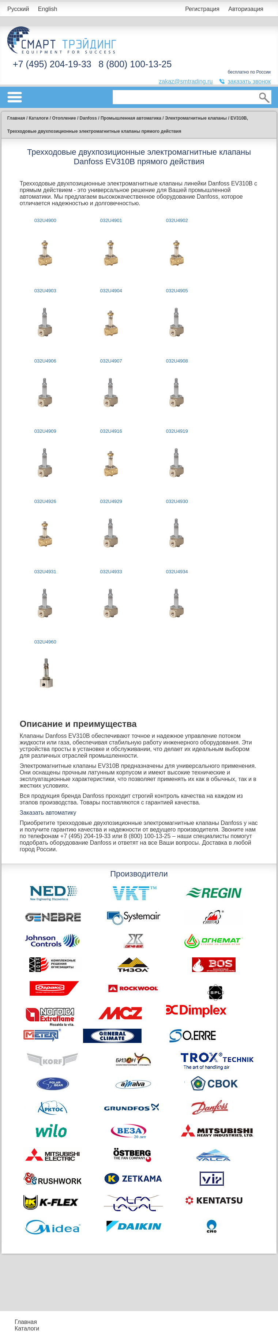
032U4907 (111, 361)
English (47, 9)
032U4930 (177, 501)
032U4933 (111, 571)
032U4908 (177, 361)
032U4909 (45, 431)
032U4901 (111, 220)
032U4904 (111, 290)
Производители (235, 1318)
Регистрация (202, 9)
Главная (26, 1322)
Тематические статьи (233, 1328)
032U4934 (177, 571)
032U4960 (45, 642)
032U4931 (45, 571)
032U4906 (45, 361)
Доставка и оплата (113, 1331)
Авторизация (245, 9)
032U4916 (111, 431)
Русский (18, 9)
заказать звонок (249, 81)
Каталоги (27, 1328)
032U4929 (111, 501)
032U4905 (177, 290)
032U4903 (45, 290)
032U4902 (177, 220)
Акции (170, 1322)
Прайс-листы (63, 1321)
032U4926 (45, 501)
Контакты (66, 1332)
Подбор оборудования (117, 1318)
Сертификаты (180, 1328)
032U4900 (45, 220)
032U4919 (177, 431)
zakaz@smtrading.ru (186, 81)
